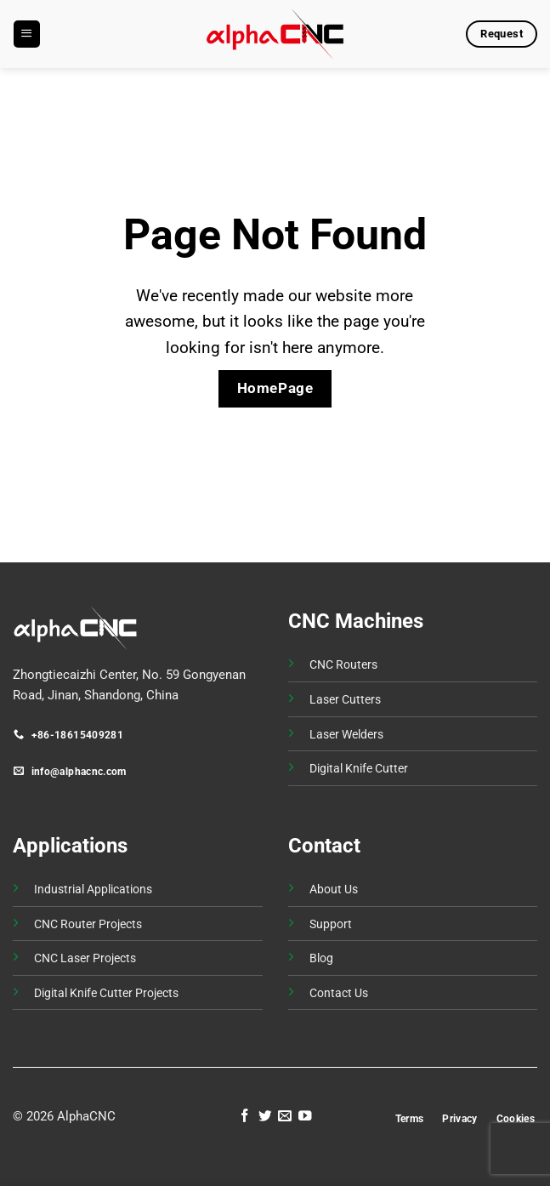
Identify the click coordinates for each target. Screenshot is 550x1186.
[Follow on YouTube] (305, 1116)
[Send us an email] (285, 1116)
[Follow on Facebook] (245, 1116)
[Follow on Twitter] (265, 1116)
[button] (26, 33)
